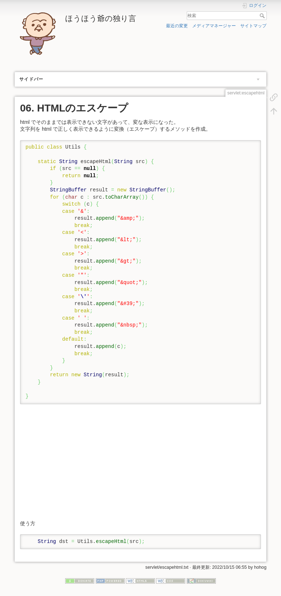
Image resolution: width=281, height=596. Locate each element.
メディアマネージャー (214, 25)
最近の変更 (177, 25)
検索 (263, 15)
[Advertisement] (140, 462)
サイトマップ (253, 25)
